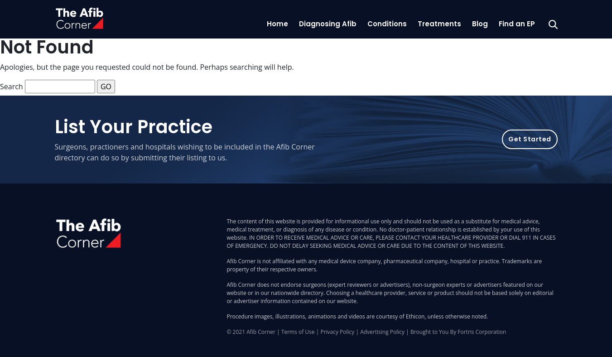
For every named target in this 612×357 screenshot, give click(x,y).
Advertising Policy (382, 332)
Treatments (439, 24)
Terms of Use (298, 332)
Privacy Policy (337, 332)
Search (11, 87)
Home (277, 24)
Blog (480, 24)
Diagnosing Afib (328, 24)
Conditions (387, 24)
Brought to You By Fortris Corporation (458, 332)
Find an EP (517, 24)
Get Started (529, 139)
